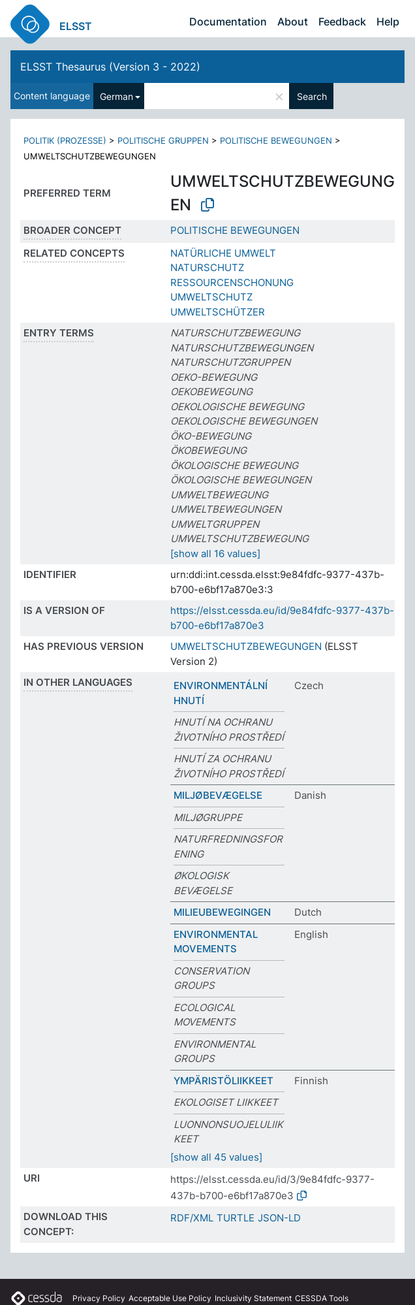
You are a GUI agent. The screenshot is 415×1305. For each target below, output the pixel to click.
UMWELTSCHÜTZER (217, 312)
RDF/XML (191, 1218)
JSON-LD (279, 1218)
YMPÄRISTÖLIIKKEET (223, 1080)
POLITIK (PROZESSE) (64, 140)
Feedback (342, 21)
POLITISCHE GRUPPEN (163, 140)
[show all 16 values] (215, 553)
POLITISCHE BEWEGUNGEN (276, 140)
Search (312, 96)
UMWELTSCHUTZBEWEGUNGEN (246, 646)
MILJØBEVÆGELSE (218, 795)
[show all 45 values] (216, 1157)
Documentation (228, 21)
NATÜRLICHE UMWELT (223, 253)
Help (388, 21)
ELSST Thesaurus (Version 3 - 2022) (110, 66)
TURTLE (235, 1218)
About (292, 21)
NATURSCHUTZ (207, 267)
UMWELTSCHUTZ (211, 297)
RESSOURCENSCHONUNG (232, 282)
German (116, 96)
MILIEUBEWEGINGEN (222, 912)
